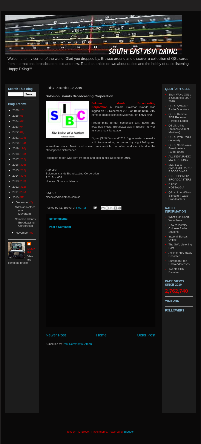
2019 (16, 148)
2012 (16, 186)
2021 (16, 137)
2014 (16, 175)
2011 (16, 192)
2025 (16, 115)
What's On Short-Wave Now (179, 218)
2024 (16, 121)
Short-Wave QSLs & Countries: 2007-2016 (180, 98)
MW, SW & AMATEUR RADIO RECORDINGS (180, 168)
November (22, 232)
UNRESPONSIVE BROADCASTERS (180, 177)
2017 (16, 159)
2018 (16, 154)
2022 (16, 132)
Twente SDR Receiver (176, 270)
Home (101, 335)
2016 (16, 164)
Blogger (129, 431)
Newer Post (56, 335)
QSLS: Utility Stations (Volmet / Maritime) (179, 129)
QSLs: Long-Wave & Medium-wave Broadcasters (180, 196)
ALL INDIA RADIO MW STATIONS (180, 158)
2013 (16, 181)
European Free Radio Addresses (179, 262)
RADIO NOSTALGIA (176, 186)
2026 (16, 110)
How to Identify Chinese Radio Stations (178, 228)
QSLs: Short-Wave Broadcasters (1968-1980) (180, 148)
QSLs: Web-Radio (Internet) (180, 138)
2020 (16, 143)
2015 (16, 170)
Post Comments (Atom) (77, 343)
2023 (16, 126)
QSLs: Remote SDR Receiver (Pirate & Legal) (178, 117)
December (22, 202)
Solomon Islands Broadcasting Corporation (25, 222)
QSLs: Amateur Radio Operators (179, 107)
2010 (16, 197)
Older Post (146, 335)
